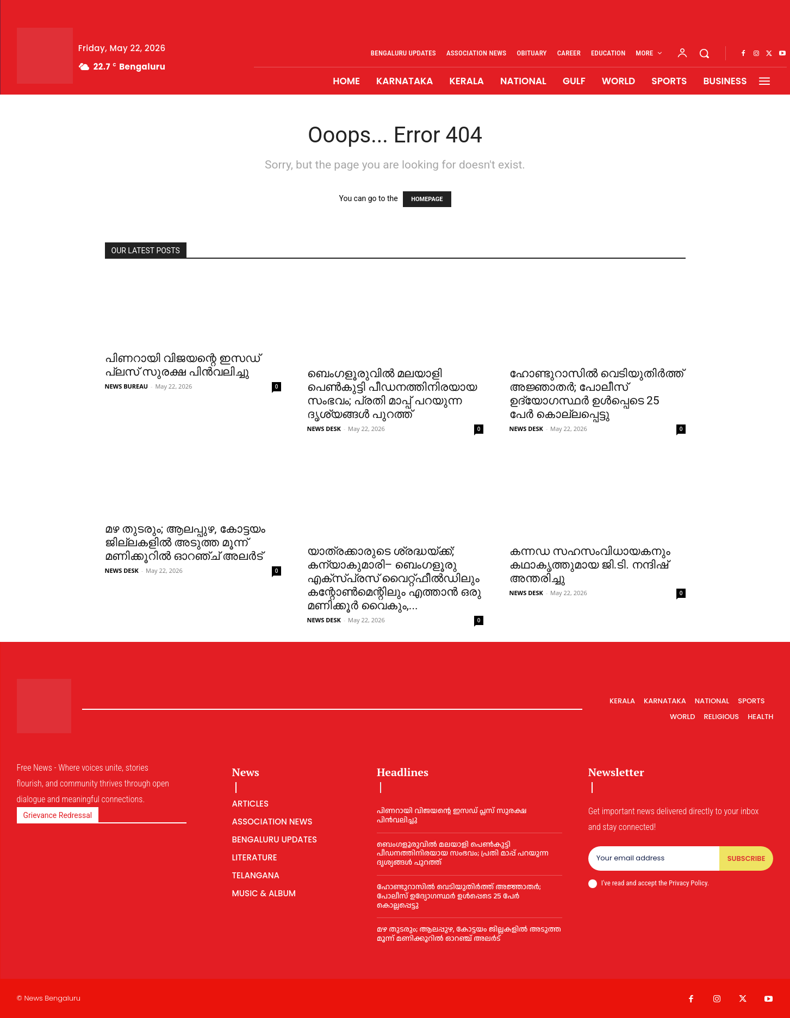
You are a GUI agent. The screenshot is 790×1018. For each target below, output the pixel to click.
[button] (704, 53)
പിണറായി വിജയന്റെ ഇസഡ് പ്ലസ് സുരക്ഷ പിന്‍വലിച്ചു (182, 365)
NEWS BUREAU (126, 386)
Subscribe (746, 858)
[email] (653, 858)
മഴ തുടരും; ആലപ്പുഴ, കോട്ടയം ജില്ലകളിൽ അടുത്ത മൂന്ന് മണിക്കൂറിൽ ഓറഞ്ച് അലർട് (185, 542)
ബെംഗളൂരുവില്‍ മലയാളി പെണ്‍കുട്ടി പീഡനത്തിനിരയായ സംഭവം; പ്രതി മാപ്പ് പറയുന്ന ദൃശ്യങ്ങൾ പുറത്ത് (392, 394)
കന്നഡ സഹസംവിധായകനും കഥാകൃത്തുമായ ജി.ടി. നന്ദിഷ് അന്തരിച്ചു (589, 565)
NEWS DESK (324, 428)
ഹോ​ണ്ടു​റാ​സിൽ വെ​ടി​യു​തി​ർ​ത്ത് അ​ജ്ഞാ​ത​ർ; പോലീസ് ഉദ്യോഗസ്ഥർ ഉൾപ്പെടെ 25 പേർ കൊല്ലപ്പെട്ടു (596, 394)
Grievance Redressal (57, 815)
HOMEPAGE (427, 199)
